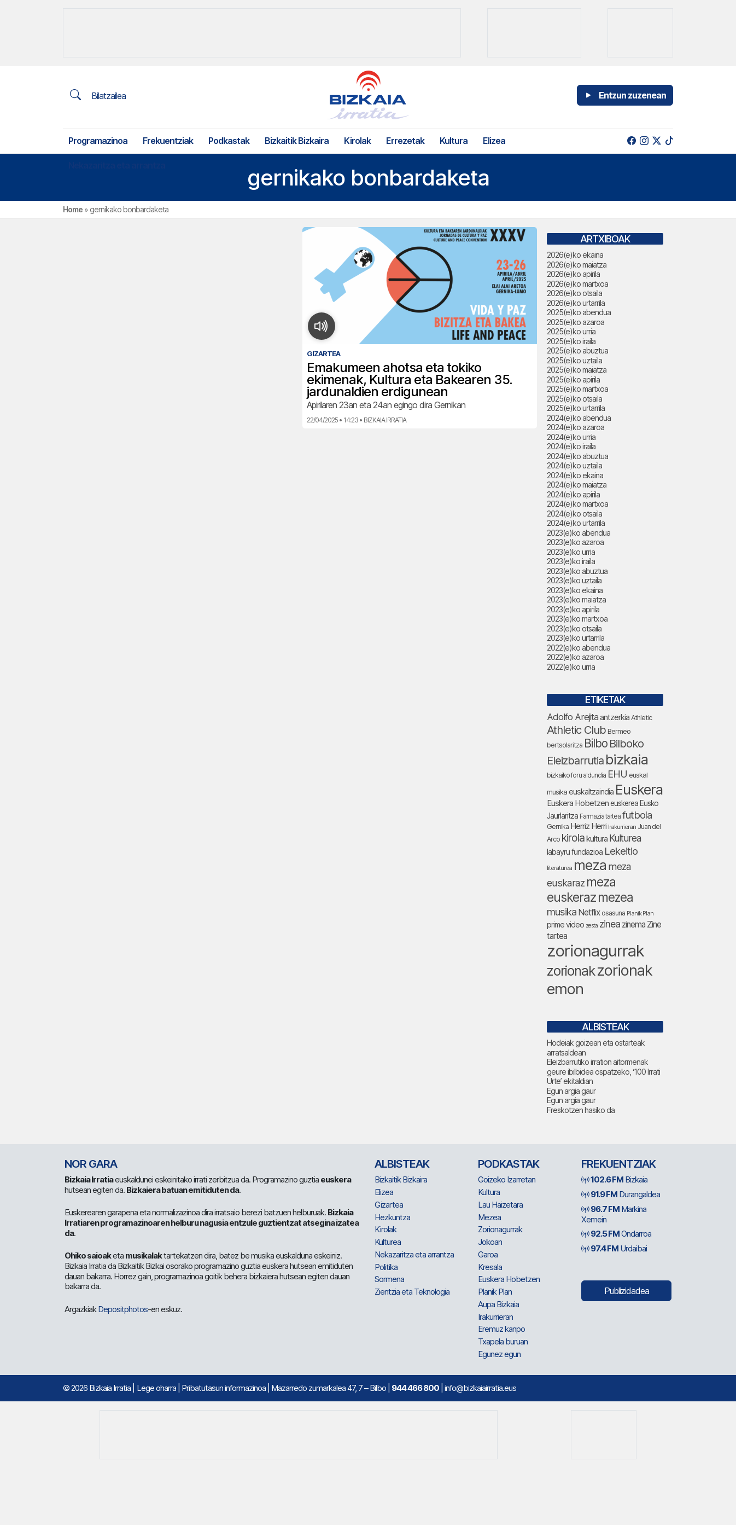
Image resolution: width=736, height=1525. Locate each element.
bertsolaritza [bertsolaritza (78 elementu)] (564, 745)
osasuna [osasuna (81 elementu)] (613, 913)
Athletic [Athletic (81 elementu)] (641, 718)
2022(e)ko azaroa (575, 657)
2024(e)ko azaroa (575, 427)
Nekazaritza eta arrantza (116, 165)
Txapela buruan (503, 1341)
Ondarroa (616, 1233)
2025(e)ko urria (571, 331)
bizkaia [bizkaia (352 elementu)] (626, 759)
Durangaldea (620, 1194)
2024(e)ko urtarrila (576, 522)
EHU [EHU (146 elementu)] (617, 774)
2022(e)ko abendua (578, 647)
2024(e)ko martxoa (577, 503)
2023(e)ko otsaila (574, 628)
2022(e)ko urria (571, 666)
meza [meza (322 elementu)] (590, 865)
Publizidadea (626, 1290)
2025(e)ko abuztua (577, 350)
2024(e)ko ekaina (575, 475)
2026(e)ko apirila (573, 274)
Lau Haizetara (500, 1204)
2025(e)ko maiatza (576, 369)
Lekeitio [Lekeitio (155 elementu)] (621, 851)
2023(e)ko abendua (578, 532)
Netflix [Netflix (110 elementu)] (589, 912)
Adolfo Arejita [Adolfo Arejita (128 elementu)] (572, 716)
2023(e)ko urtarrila (575, 637)
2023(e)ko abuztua (577, 571)
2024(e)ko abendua (579, 417)
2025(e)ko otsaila (574, 398)
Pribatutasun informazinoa (224, 1388)
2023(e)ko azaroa (575, 542)
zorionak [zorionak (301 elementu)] (571, 970)
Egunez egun (499, 1354)
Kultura (454, 140)
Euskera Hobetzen (509, 1279)
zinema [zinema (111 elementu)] (633, 924)
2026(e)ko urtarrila (576, 303)
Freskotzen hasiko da (581, 1110)
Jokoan (490, 1242)
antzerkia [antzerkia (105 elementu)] (614, 717)
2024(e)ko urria (571, 437)
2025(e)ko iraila (571, 341)
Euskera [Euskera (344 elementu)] (639, 789)
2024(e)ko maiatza (576, 484)
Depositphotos (123, 1309)
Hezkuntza (392, 1217)
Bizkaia (614, 1179)
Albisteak (402, 1163)
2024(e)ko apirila (573, 494)
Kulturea (388, 1242)
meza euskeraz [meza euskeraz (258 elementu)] (581, 890)
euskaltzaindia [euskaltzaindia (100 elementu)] (591, 791)
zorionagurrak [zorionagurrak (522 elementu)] (595, 950)
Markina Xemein (613, 1214)
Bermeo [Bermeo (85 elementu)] (619, 731)
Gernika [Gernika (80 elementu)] (558, 826)
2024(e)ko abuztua (577, 456)
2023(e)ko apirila (573, 609)
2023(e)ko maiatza (576, 599)
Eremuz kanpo (501, 1329)
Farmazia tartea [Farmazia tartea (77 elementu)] (600, 816)
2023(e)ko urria (571, 551)
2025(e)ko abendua (579, 312)
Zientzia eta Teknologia (412, 1291)
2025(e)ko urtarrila (576, 408)
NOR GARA (91, 1163)
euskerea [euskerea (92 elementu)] (624, 803)
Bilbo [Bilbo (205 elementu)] (596, 743)
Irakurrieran (495, 1317)
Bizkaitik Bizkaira (297, 140)
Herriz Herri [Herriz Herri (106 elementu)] (588, 826)
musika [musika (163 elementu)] (561, 912)
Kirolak (357, 140)
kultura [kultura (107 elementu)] (597, 838)
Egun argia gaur (571, 1090)
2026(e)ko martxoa (577, 283)
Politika (386, 1267)
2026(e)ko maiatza (576, 264)
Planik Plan (495, 1291)
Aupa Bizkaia (498, 1304)
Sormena (389, 1279)
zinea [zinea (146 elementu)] (609, 924)
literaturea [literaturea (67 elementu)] (559, 868)
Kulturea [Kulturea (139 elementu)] (625, 838)
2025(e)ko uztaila (574, 360)
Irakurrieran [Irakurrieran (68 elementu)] (622, 827)
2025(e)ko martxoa (577, 388)
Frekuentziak (168, 140)
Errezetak (405, 140)
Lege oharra (156, 1388)
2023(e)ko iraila (571, 561)
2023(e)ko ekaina (575, 590)
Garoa (488, 1254)
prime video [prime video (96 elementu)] (565, 924)
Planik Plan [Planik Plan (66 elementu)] (640, 913)
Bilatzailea (98, 95)
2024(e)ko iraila (571, 446)
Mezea (489, 1217)
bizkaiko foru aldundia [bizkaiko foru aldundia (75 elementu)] (576, 775)
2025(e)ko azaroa (575, 322)
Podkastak (228, 140)
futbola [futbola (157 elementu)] (637, 815)
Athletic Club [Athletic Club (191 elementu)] (576, 730)
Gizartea (389, 1204)
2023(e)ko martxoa (577, 618)
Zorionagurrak (500, 1229)
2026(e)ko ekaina (575, 254)
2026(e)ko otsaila (574, 293)
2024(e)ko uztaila (574, 465)
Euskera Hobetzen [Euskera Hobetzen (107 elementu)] (578, 803)
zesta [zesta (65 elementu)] (592, 925)
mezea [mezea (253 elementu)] (615, 897)
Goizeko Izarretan (506, 1179)
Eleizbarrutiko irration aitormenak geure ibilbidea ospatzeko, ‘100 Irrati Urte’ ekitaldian (603, 1071)
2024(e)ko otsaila (574, 513)
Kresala (490, 1267)
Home (73, 209)
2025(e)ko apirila (573, 379)
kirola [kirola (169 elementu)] (573, 837)
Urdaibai (614, 1248)
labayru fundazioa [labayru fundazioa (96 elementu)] (575, 851)
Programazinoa (97, 140)
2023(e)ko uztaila (574, 580)
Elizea (494, 140)
